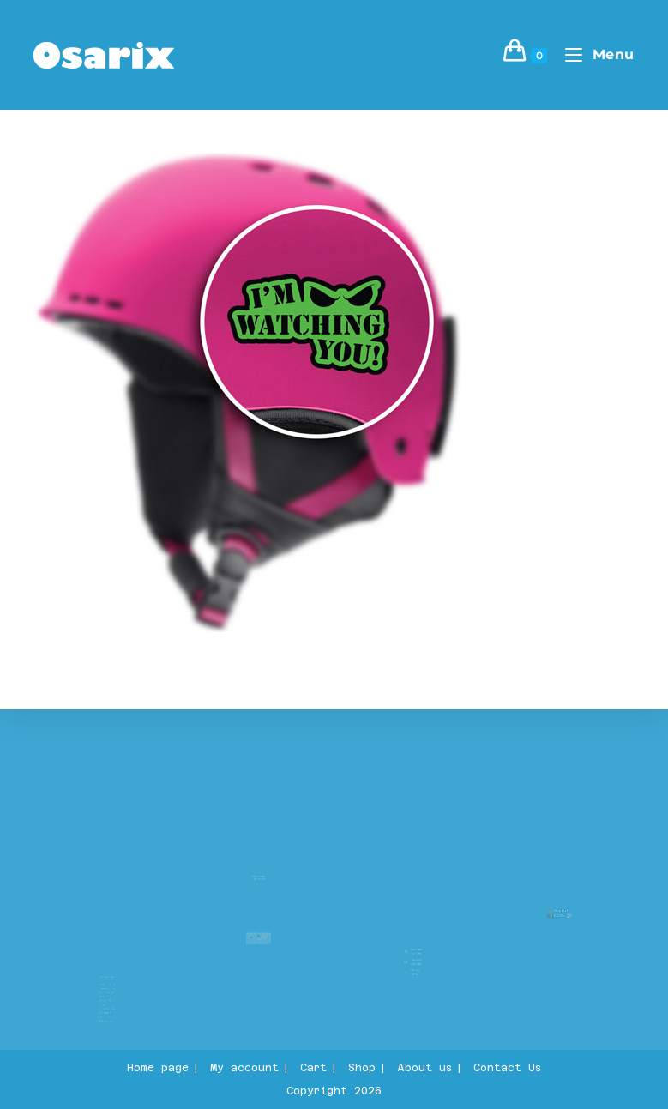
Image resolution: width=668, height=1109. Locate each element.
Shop (362, 1068)
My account (244, 1068)
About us (107, 968)
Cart (313, 1068)
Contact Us (507, 1068)
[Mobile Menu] (593, 54)
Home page (158, 1068)
